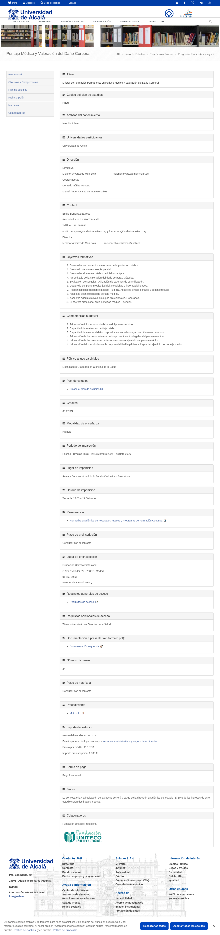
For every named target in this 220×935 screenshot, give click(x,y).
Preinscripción (16, 101)
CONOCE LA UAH (19, 25)
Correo (119, 880)
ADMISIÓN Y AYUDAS (72, 25)
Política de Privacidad (65, 930)
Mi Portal (120, 868)
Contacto (67, 871)
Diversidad (175, 876)
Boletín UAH (176, 880)
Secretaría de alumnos (75, 898)
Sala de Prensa (71, 906)
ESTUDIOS (45, 25)
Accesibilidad (123, 902)
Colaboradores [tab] (16, 117)
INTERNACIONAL (129, 25)
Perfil (12, 2)
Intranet (120, 871)
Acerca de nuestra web (129, 906)
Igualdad (174, 884)
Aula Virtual (122, 876)
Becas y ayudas (178, 871)
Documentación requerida (84, 650)
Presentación (15, 78)
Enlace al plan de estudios (84, 393)
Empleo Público (178, 868)
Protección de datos (127, 914)
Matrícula (13, 109)
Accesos (29, 2)
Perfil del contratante (181, 898)
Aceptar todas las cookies (189, 925)
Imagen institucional (127, 910)
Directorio (68, 868)
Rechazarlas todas (154, 925)
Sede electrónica (50, 2)
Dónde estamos (71, 876)
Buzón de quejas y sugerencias (81, 880)
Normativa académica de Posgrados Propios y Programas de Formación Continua (116, 524)
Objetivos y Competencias (23, 86)
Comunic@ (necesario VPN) (132, 884)
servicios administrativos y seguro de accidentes (130, 745)
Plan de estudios (17, 93)
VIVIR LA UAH (156, 25)
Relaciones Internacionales (78, 902)
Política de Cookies (25, 930)
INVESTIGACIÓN (102, 25)
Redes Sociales (71, 910)
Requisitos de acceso (82, 606)
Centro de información (75, 894)
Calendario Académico (129, 888)
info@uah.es (16, 900)
